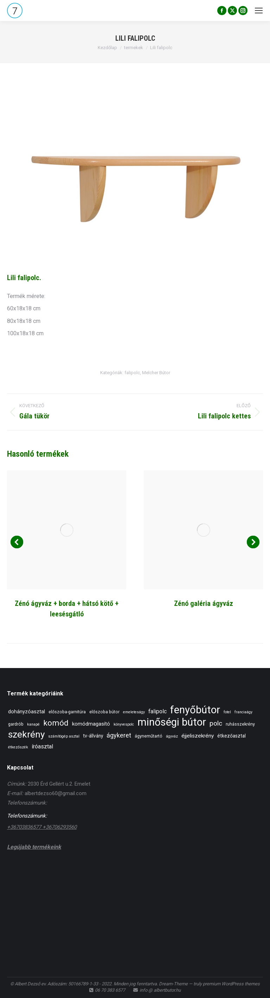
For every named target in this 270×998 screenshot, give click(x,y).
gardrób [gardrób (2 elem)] (16, 724)
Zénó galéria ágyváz (203, 603)
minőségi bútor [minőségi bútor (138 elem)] (171, 722)
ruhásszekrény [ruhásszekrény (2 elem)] (240, 724)
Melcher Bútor (156, 372)
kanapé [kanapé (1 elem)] (33, 724)
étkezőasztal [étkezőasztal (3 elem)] (231, 736)
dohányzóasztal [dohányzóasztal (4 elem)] (26, 711)
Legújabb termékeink (34, 847)
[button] (17, 542)
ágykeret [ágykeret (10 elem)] (119, 735)
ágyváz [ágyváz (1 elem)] (172, 736)
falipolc (132, 372)
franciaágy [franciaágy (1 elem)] (243, 712)
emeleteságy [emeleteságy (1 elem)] (134, 712)
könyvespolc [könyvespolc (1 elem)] (124, 724)
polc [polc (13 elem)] (216, 723)
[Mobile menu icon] (259, 10)
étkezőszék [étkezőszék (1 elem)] (18, 747)
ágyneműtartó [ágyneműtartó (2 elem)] (148, 736)
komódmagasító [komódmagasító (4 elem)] (91, 724)
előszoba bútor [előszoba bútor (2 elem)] (104, 711)
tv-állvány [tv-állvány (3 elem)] (93, 736)
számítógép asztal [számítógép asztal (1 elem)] (63, 736)
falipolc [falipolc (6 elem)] (157, 711)
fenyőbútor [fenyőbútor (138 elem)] (195, 710)
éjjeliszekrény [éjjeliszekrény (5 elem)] (197, 736)
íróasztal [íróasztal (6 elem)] (42, 746)
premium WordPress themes (231, 983)
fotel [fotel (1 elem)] (227, 712)
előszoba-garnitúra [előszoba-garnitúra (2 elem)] (67, 711)
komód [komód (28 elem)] (56, 722)
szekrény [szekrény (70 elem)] (26, 734)
